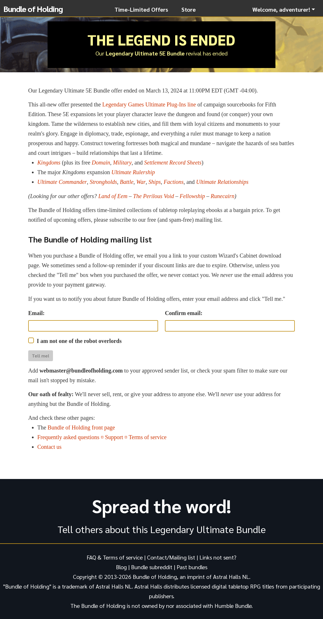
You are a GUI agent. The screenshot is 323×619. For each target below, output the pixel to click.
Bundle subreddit (151, 567)
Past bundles (192, 567)
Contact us (49, 447)
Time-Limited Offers (141, 9)
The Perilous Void (153, 196)
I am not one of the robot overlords (79, 341)
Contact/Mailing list (171, 557)
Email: (36, 313)
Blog (121, 567)
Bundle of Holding (33, 8)
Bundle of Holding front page (81, 427)
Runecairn (222, 196)
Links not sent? (217, 557)
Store (188, 9)
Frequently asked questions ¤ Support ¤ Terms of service (102, 437)
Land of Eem (112, 196)
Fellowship (192, 196)
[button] (284, 9)
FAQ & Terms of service (115, 557)
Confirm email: (184, 313)
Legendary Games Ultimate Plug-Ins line (149, 104)
